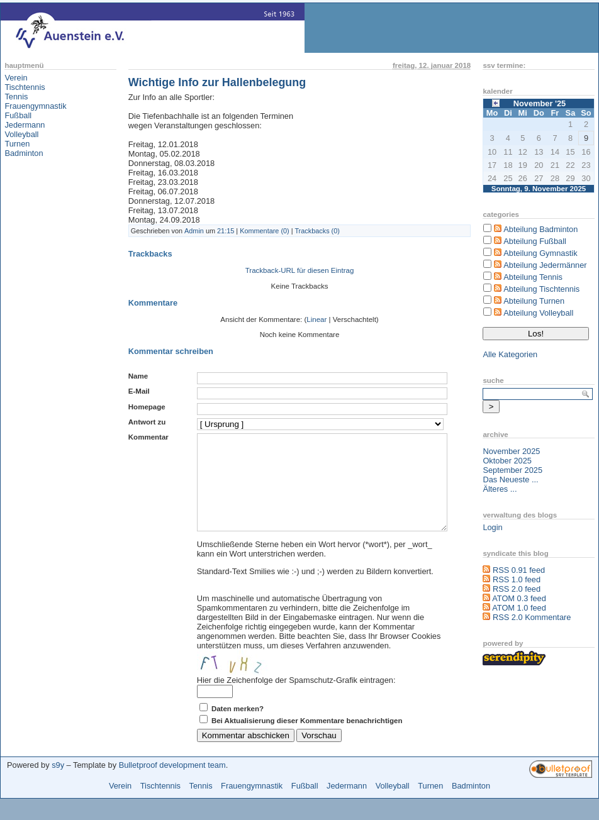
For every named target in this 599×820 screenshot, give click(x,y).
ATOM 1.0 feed (519, 607)
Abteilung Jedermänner (544, 265)
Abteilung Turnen (533, 301)
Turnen (17, 143)
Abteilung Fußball (534, 241)
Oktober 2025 (507, 460)
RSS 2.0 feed (516, 589)
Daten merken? (237, 727)
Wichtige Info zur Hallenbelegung (217, 82)
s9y (58, 784)
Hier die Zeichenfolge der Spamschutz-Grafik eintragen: (296, 699)
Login (492, 527)
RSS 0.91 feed (519, 570)
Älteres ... (500, 489)
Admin (194, 231)
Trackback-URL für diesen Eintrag (299, 270)
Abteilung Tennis (533, 277)
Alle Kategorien (510, 354)
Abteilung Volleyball (538, 313)
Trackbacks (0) (317, 231)
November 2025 (511, 451)
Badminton (23, 153)
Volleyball (21, 134)
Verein (15, 77)
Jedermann (24, 125)
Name (138, 376)
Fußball (17, 115)
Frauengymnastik (35, 106)
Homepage (146, 407)
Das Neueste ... (510, 479)
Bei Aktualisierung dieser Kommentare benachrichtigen (307, 739)
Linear (316, 319)
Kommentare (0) (264, 231)
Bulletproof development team (172, 784)
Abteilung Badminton (540, 229)
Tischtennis (24, 87)
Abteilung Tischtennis (541, 289)
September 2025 (512, 470)
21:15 (225, 231)
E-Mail (139, 391)
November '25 (539, 103)
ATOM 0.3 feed (519, 598)
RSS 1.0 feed (516, 579)
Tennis (16, 96)
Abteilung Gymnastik (540, 253)
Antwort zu (146, 422)
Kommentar (148, 437)
